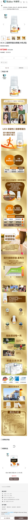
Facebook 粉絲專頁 (6, 486)
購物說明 (9, 507)
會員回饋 (14, 507)
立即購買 (21, 518)
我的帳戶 (4, 507)
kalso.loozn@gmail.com (9, 497)
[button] (24, 24)
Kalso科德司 (10, 512)
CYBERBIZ (7, 514)
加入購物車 (7, 518)
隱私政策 (4, 509)
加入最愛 (4, 62)
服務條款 (19, 507)
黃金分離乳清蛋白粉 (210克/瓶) (14, 472)
